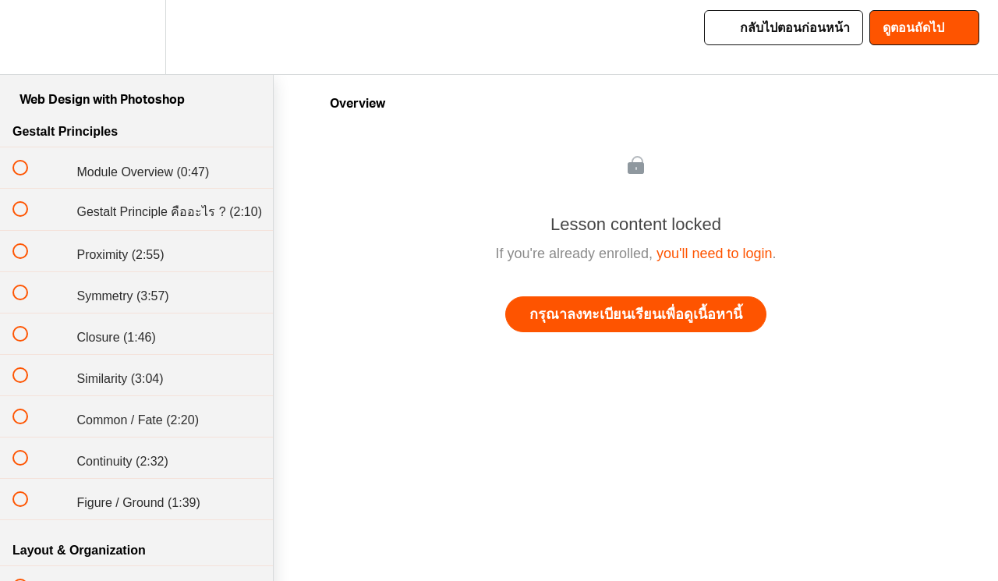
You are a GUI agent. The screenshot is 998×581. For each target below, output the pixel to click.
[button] (29, 37)
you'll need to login (714, 253)
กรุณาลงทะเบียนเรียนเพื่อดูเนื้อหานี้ (635, 314)
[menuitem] (136, 37)
